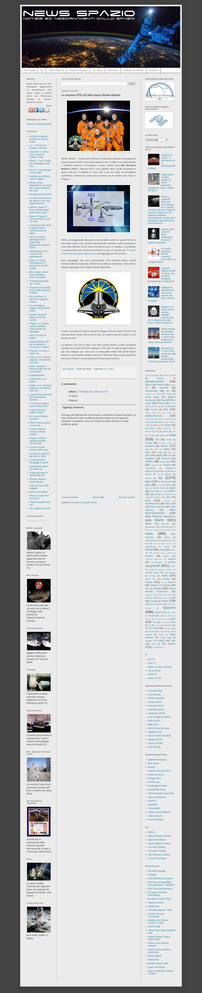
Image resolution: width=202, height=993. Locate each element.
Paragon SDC (155, 778)
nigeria (167, 537)
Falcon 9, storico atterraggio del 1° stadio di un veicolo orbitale (38, 264)
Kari (146, 488)
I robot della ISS (56, 70)
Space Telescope (156, 967)
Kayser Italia (159, 488)
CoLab (169, 413)
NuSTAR (169, 540)
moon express (154, 530)
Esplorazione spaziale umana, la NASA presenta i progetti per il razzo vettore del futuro (161, 182)
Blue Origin (153, 763)
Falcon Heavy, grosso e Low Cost (39, 424)
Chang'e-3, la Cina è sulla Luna (39, 352)
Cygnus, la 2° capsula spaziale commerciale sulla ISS (40, 360)
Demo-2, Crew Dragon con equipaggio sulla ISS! (40, 163)
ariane (148, 384)
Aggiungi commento (73, 407)
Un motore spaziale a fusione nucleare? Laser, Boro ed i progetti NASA (161, 255)
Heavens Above (155, 902)
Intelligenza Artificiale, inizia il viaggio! (40, 177)
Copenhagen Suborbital (163, 419)
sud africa (168, 616)
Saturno (171, 582)
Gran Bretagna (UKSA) (159, 717)
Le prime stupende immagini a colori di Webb (38, 139)
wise (173, 640)
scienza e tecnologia (160, 585)
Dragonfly (167, 428)
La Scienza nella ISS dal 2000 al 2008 (39, 454)
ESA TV (152, 663)
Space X (152, 800)
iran (158, 471)
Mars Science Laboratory (160, 516)
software (149, 598)
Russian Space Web (158, 963)
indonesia (155, 465)
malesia (167, 501)
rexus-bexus (170, 573)
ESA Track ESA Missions (160, 888)
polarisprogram (157, 562)
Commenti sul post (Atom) (84, 502)
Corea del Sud (151, 422)
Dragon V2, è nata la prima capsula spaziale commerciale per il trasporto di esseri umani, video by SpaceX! (161, 315)
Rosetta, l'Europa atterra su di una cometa (37, 317)
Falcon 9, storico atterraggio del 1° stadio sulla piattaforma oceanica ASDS (39, 242)
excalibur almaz (165, 443)
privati (155, 566)
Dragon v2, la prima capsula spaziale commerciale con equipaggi (39, 327)
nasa (149, 534)
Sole (173, 597)
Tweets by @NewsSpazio (39, 124)
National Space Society (159, 836)
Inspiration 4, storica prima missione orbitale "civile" (39, 154)
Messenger (150, 527)
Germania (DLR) (156, 709)
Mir (174, 527)
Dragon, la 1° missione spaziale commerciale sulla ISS (40, 388)
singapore (149, 595)
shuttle (110, 369)
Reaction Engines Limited (160, 569)
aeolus (147, 375)
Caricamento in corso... (38, 520)
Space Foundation (157, 839)
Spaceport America (153, 604)
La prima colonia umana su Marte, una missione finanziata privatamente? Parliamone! (161, 275)
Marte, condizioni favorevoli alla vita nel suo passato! (39, 369)
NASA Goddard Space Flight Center (159, 938)
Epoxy (163, 435)
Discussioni (113, 70)
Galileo (166, 449)
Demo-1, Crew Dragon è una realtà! (40, 171)
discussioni (150, 428)
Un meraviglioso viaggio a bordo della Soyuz (39, 308)
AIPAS (165, 375)
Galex (156, 449)
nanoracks (168, 530)
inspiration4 (150, 468)
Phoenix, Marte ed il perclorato (39, 497)
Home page (29, 70)
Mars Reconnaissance (160, 511)
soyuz (165, 600)
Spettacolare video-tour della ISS (38, 467)
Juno (168, 485)
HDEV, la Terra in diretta (160, 667)
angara (160, 378)
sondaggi (154, 601)
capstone (160, 406)
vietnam (161, 635)
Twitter (172, 622)
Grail (169, 455)
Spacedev (153, 804)
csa (151, 425)
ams (173, 375)
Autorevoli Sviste (164, 394)
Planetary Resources (154, 559)
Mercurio (165, 524)
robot (164, 575)
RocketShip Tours (156, 789)
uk (150, 625)
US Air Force (151, 628)
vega (173, 628)
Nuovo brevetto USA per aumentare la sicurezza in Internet (39, 344)
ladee (152, 491)
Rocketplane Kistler (157, 786)
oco (146, 543)
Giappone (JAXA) (156, 713)
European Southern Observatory (157, 893)
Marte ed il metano (38, 492)
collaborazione (153, 415)
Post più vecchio (127, 497)
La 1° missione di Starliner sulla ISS (38, 146)
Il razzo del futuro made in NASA (37, 411)
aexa (156, 375)
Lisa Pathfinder (167, 494)
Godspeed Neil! (37, 375)
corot (164, 422)
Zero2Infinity (157, 647)
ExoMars (149, 446)
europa (148, 443)
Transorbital (154, 808)
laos (161, 491)
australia (148, 394)
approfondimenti (154, 381)
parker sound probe (163, 553)
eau (156, 431)
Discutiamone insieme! (40, 194)
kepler (172, 488)
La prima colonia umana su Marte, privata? (37, 432)
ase (171, 385)
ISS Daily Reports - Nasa (160, 910)
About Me (153, 70)
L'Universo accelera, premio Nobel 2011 (39, 404)
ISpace (168, 474)
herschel (166, 458)
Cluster (148, 413)
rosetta (166, 579)
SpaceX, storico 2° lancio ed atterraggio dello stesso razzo (39, 210)
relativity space (152, 573)
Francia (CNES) (156, 705)
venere (151, 631)
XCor (153, 644)
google (158, 455)
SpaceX (169, 608)
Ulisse (157, 625)
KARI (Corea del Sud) (158, 728)
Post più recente (70, 497)
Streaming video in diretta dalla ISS (38, 474)
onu (154, 543)
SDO (147, 589)
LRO (168, 497)
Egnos (165, 431)
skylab (160, 595)
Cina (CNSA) (154, 694)
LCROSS (170, 491)
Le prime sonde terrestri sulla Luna (38, 448)
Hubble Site (153, 906)
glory (170, 452)
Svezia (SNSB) (155, 743)
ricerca (152, 576)
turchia (163, 622)
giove (147, 452)
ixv (160, 482)
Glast (160, 452)
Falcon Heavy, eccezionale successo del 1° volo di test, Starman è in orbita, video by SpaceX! (161, 335)
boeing (160, 403)
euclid (169, 440)
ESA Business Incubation (160, 878)
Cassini (171, 406)
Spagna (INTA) (155, 739)
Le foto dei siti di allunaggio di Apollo (38, 461)
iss (105, 369)
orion (162, 549)
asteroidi (163, 387)
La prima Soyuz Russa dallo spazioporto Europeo (40, 397)
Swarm (148, 619)
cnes (158, 413)
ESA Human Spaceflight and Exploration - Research (161, 883)
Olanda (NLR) (155, 732)
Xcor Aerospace (156, 819)
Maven (148, 523)
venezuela (162, 631)
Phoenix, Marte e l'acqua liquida (37, 480)
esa (172, 435)
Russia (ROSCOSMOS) (160, 735)
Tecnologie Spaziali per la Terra (38, 282)
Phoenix (149, 556)
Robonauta (153, 959)
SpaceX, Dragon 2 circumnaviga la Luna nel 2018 (39, 219)
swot (164, 619)
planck (166, 556)
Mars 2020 (170, 503)
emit (173, 431)
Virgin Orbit (166, 638)
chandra (154, 409)
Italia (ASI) (153, 724)
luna (147, 500)
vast (165, 628)
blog (163, 400)
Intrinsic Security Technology (156, 915)
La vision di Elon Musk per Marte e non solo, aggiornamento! (40, 201)
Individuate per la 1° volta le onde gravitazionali (39, 254)
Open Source (166, 543)
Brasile (151, 406)
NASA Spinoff (154, 956)
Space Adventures (157, 797)
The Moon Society (157, 851)
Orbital (149, 549)
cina (165, 409)
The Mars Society (156, 847)
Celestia (152, 874)
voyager (148, 641)
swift (156, 619)
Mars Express (157, 506)
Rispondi (73, 400)
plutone (171, 559)
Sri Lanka (171, 612)
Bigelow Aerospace (157, 759)
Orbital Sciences (156, 774)
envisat (151, 435)
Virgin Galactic (155, 816)
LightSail (153, 494)
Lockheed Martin (153, 497)
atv (167, 391)
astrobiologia (151, 391)
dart (159, 425)
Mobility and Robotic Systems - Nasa (158, 921)
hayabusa (150, 458)
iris (165, 471)
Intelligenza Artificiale (133, 70)
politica (172, 562)
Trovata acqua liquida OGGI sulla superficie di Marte (39, 290)
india (172, 461)
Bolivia (172, 403)
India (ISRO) (154, 720)
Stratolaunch (154, 616)
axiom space (152, 397)
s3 (162, 582)
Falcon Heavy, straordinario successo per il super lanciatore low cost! (40, 186)
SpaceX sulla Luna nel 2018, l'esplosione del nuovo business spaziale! (161, 236)
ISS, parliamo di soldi (39, 508)
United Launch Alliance (159, 812)
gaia (147, 449)
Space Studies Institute (159, 843)
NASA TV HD (154, 678)
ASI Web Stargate (157, 871)
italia (148, 481)
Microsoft (164, 527)
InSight (166, 465)
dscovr (148, 431)
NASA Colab (154, 926)
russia (148, 582)
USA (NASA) (154, 747)
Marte (159, 520)
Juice (159, 485)
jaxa (147, 484)
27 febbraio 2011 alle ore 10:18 (92, 391)
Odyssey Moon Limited (159, 771)
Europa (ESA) (155, 702)
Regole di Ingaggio (78, 70)
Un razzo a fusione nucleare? (38, 417)
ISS (42, 70)
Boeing (151, 767)
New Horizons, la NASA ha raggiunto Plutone (38, 299)
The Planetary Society (159, 854)
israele (148, 478)
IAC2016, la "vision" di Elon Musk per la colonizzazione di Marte (161, 162)
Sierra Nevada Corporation (161, 793)
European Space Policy (159, 898)
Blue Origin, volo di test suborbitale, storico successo (38, 275)
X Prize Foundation (157, 858)
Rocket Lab (153, 782)
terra (173, 618)
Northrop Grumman (153, 540)
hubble (149, 461)
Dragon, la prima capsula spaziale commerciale (37, 441)
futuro (164, 445)
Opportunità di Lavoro (157, 547)
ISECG (151, 832)
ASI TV (151, 659)
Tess (154, 622)
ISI (158, 474)
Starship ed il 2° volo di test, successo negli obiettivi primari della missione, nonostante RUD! (161, 355)
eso (157, 439)
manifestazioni (152, 503)
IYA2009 (168, 482)
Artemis (160, 384)
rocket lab (150, 579)
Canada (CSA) (155, 690)
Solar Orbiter (162, 598)
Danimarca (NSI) (156, 698)
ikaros (163, 462)
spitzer (158, 612)
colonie (148, 419)
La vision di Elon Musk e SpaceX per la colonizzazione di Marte (40, 229)
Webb (161, 640)
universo (167, 625)
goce (147, 455)
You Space (97, 70)
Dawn (168, 425)
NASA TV (152, 674)
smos (169, 595)
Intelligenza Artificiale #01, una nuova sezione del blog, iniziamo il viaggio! (161, 294)
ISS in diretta (154, 670)
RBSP (173, 566)
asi (146, 387)
